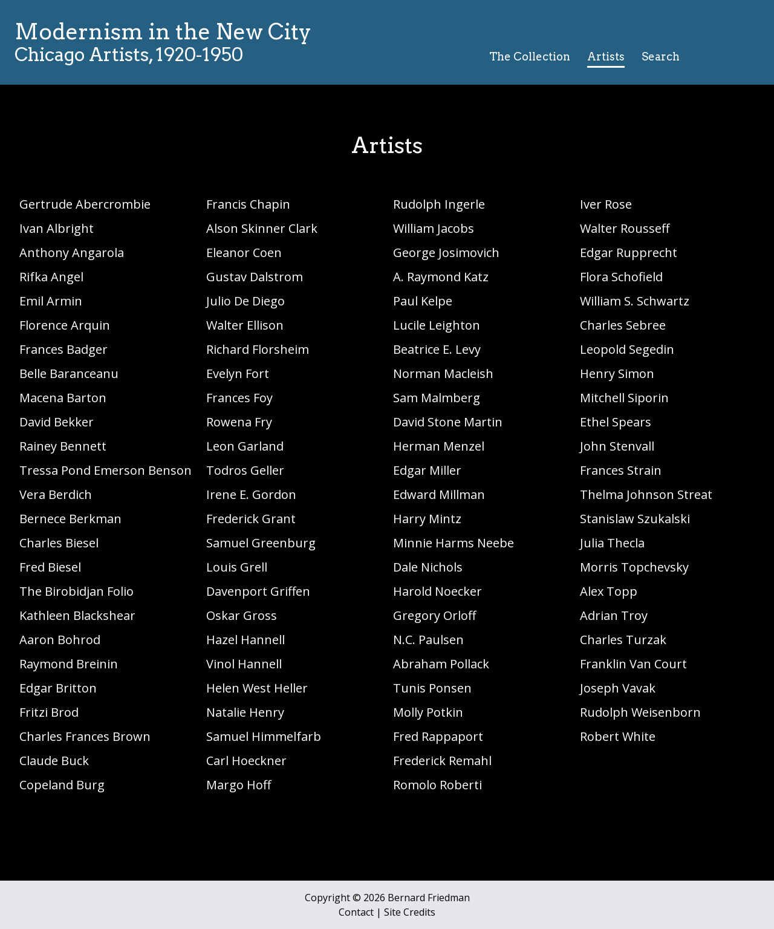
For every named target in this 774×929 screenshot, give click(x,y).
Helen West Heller (257, 688)
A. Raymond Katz (441, 277)
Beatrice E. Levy (437, 349)
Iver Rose (606, 204)
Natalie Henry (245, 712)
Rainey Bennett (62, 446)
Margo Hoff (238, 785)
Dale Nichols (428, 567)
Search (661, 56)
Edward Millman (439, 494)
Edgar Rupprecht (628, 252)
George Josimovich (446, 252)
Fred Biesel (50, 567)
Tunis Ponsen (432, 688)
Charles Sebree (623, 325)
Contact (356, 912)
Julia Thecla (612, 543)
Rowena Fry (239, 422)
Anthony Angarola (71, 252)
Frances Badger (63, 349)
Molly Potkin (428, 712)
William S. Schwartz (634, 301)
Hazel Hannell (245, 639)
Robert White (617, 736)
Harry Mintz (427, 518)
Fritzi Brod (49, 712)
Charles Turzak (623, 639)
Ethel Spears (615, 422)
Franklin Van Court (633, 664)
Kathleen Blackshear (77, 615)
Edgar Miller (427, 470)
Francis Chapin (248, 204)
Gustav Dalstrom (254, 277)
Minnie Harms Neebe (453, 543)
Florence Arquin (64, 325)
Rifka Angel (51, 277)
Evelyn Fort (237, 373)
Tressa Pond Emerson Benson (105, 470)
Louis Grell (236, 567)
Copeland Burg (62, 785)
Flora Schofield (621, 277)
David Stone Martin (447, 422)
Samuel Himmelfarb (263, 736)
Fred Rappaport (438, 736)
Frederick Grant (251, 518)
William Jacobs (433, 228)
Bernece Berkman (70, 518)
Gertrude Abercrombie (85, 204)
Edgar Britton (58, 688)
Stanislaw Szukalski (635, 518)
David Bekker (56, 422)
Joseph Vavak (617, 688)
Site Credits (409, 912)
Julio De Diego (245, 301)
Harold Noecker (437, 591)
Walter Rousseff (624, 228)
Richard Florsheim (257, 349)
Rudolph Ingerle (439, 204)
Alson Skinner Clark (261, 228)
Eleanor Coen (244, 252)
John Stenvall (617, 446)
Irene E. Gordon (251, 494)
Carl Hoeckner (246, 760)
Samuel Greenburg (261, 543)
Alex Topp (608, 591)
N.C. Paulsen (428, 639)
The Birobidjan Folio (76, 591)
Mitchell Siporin (624, 398)
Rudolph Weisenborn (640, 712)
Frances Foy (239, 398)
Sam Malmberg (436, 398)
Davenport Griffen (258, 591)
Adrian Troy (614, 615)
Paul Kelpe (422, 301)
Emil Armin (50, 301)
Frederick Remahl (442, 760)
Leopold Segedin (627, 349)
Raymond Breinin (68, 664)
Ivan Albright (56, 228)
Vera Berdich (55, 494)
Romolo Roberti (437, 785)
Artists (606, 56)
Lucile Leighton (436, 325)
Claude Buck (54, 760)
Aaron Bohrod (59, 639)
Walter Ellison (245, 325)
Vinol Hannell (244, 664)
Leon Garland (245, 446)
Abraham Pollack (441, 664)
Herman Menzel (438, 446)
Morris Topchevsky (634, 567)
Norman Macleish (443, 373)
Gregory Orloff (434, 615)
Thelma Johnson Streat (646, 494)
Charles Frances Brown (85, 736)
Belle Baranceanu (69, 373)
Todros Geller (245, 470)
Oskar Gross (241, 615)
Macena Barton (62, 398)
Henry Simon (617, 373)
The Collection (529, 56)
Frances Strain (621, 470)
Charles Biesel (59, 543)
